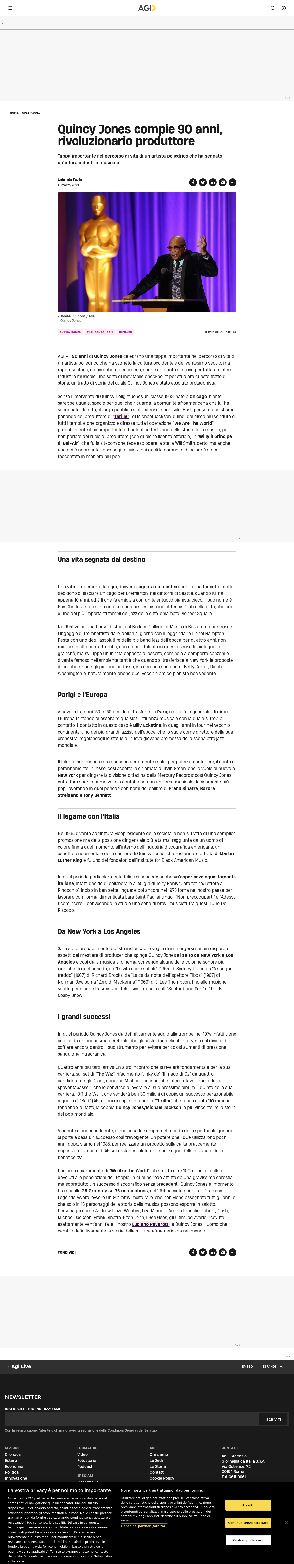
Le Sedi (156, 1460)
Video (82, 1454)
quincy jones (70, 332)
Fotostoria (86, 1460)
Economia (14, 1466)
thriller (125, 332)
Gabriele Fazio (70, 180)
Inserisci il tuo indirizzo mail (33, 1408)
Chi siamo (159, 1454)
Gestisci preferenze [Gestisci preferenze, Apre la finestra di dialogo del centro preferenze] (248, 1540)
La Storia (158, 1466)
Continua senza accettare (248, 1522)
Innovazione (16, 1478)
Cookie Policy (162, 1478)
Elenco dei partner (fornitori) (144, 1526)
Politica (12, 1472)
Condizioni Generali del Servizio (132, 1430)
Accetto (248, 1505)
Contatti (157, 1472)
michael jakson (100, 332)
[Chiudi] (286, 1522)
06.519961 (237, 1476)
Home (14, 112)
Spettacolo (31, 112)
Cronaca (13, 1454)
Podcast (84, 1466)
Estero (11, 1460)
